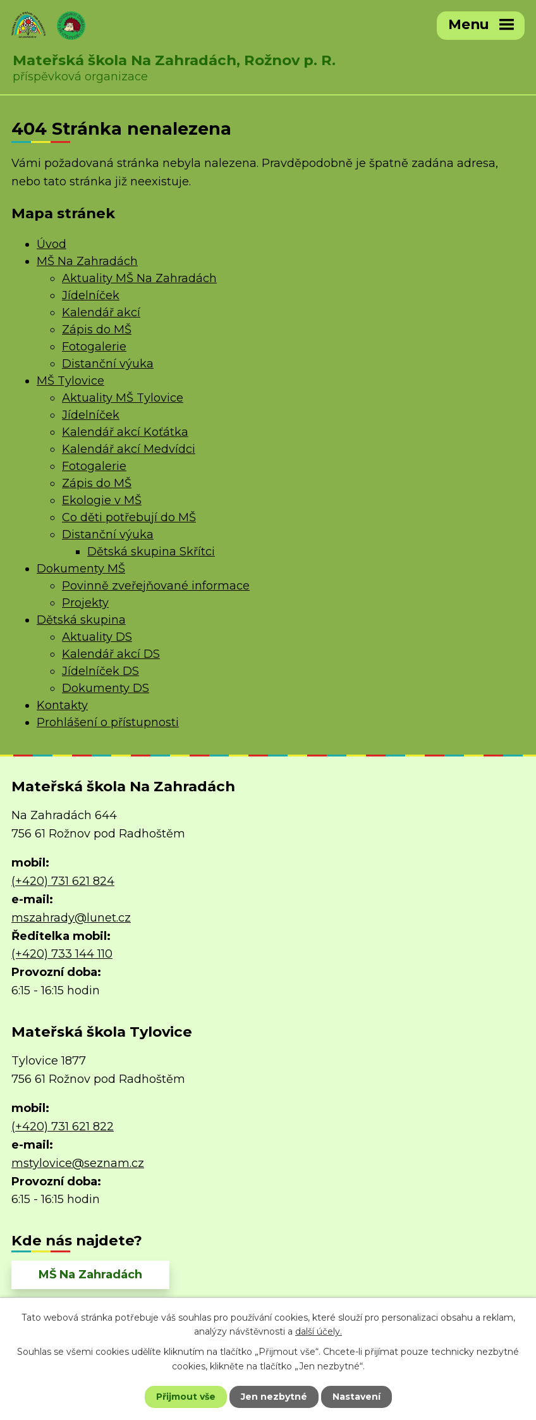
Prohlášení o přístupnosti (108, 722)
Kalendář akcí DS (111, 654)
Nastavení (356, 1396)
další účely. (318, 1331)
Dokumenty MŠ (81, 569)
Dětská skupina (81, 620)
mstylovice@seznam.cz (77, 1163)
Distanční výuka (108, 364)
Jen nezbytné (274, 1396)
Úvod (51, 244)
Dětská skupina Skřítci (151, 552)
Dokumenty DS (105, 688)
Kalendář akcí (101, 312)
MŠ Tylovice (70, 381)
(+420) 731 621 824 (62, 881)
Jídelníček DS (100, 671)
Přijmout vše (186, 1396)
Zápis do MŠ (96, 329)
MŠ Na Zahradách (87, 261)
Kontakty (62, 705)
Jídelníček (90, 295)
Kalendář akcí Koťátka (125, 432)
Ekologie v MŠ (102, 500)
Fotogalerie (94, 347)
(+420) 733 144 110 (62, 954)
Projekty (85, 603)
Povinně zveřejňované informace (156, 586)
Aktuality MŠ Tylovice (122, 398)
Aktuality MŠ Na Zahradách (139, 278)
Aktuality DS (97, 637)
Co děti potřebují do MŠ (129, 517)
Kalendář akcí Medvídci (128, 449)
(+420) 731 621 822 (62, 1126)
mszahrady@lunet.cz (71, 918)
